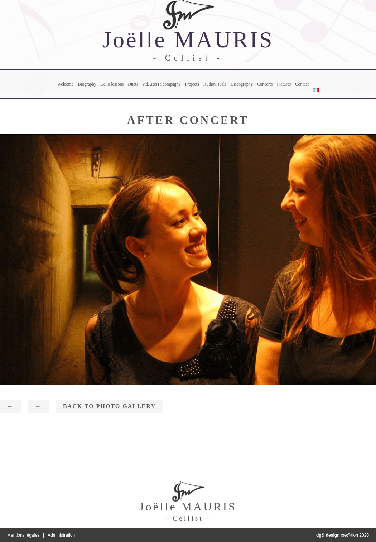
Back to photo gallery (109, 406)
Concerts (265, 84)
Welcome (65, 84)
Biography (87, 84)
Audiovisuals (214, 84)
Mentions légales (23, 535)
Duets (133, 84)
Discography (242, 84)
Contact (302, 84)
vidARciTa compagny (162, 84)
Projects (192, 84)
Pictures (284, 84)
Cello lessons (112, 84)
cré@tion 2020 (342, 535)
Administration (61, 535)
